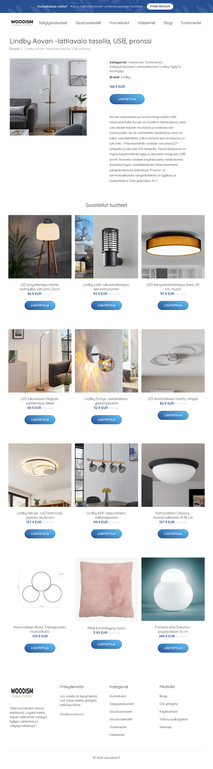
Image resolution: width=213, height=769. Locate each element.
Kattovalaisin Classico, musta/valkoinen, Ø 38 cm (173, 519)
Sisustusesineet (121, 716)
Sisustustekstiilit (88, 25)
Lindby (164, 71)
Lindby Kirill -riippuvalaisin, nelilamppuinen (106, 519)
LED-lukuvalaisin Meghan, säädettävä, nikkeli (40, 405)
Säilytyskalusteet (53, 25)
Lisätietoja (127, 103)
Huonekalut (119, 25)
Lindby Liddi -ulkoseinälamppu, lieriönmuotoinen (106, 291)
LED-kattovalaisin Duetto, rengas (173, 403)
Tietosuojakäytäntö (174, 723)
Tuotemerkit (191, 25)
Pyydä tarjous (160, 6)
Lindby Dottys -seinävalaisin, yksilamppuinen (106, 405)
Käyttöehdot (169, 716)
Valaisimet (146, 25)
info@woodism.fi (72, 718)
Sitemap (165, 731)
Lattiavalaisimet (146, 71)
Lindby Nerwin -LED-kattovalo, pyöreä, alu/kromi (40, 519)
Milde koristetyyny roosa (106, 632)
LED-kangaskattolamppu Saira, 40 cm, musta (173, 291)
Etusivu (15, 53)
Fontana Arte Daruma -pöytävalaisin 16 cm (173, 633)
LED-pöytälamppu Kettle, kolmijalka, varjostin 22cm (39, 291)
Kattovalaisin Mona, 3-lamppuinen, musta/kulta (40, 633)
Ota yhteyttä (169, 708)
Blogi (168, 25)
